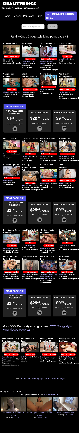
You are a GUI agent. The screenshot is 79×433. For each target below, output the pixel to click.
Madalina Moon (64, 156)
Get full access (67, 272)
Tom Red (71, 357)
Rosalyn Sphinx (42, 417)
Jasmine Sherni (8, 248)
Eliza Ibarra (44, 357)
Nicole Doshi (44, 276)
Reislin (65, 357)
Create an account (49, 180)
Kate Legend (69, 415)
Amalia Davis (26, 274)
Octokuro (62, 274)
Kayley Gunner (15, 92)
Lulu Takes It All (10, 138)
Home (7, 16)
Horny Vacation (65, 43)
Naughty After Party (30, 230)
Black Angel (26, 186)
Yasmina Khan (63, 92)
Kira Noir (6, 92)
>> (32, 329)
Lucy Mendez (26, 61)
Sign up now (30, 59)
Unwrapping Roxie (11, 165)
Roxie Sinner (7, 180)
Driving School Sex (67, 230)
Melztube (25, 92)
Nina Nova (48, 278)
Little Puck (24, 357)
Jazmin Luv (44, 274)
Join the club (12, 151)
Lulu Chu (6, 154)
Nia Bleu (43, 156)
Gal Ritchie (6, 274)
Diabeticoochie (45, 248)
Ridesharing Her (10, 43)
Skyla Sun (11, 359)
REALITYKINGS (19, 4)
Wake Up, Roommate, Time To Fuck (29, 167)
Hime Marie (44, 61)
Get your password (30, 89)
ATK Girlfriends (51, 394)
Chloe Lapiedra (64, 245)
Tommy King (52, 274)
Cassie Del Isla (7, 357)
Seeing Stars (45, 74)
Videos (18, 16)
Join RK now (67, 56)
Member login (58, 378)
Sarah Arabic (44, 183)
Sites (39, 16)
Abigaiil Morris (63, 59)
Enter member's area (12, 56)
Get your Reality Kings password (35, 378)
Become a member (12, 272)
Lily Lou (31, 245)
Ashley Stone (16, 417)
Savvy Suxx (7, 59)
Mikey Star (43, 89)
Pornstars (28, 16)
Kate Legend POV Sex (65, 412)
